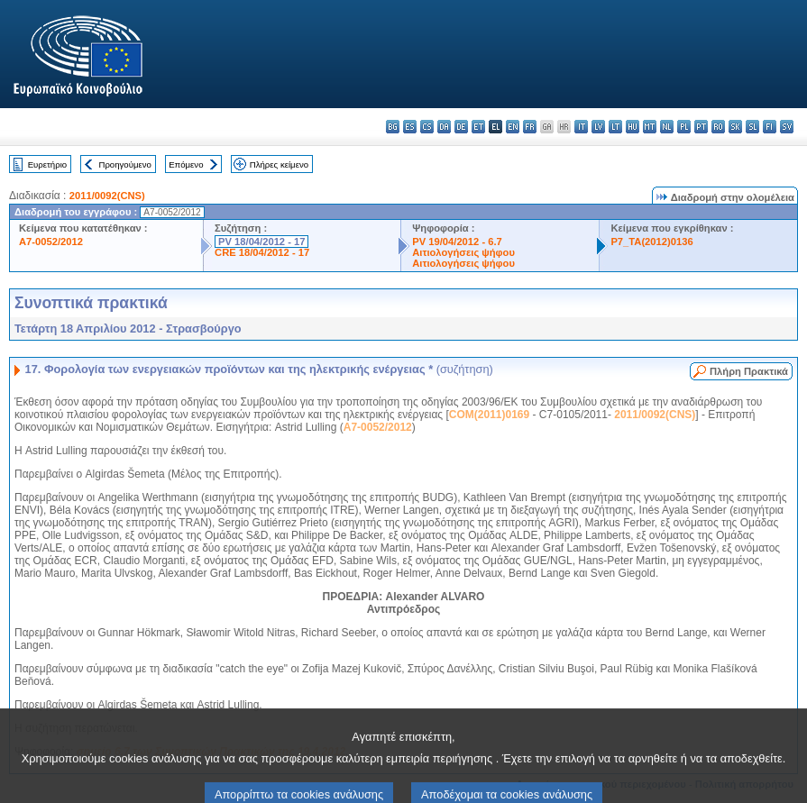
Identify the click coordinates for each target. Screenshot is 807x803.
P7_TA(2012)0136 (651, 241)
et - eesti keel (478, 126)
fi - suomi (769, 126)
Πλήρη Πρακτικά (749, 371)
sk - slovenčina (735, 126)
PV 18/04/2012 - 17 (261, 241)
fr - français (529, 126)
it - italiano (581, 126)
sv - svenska (786, 126)
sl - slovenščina (752, 126)
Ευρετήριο (47, 164)
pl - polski (684, 126)
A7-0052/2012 (51, 241)
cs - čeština (427, 126)
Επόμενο (186, 164)
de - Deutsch (461, 126)
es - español (410, 126)
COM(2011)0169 (489, 414)
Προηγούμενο (124, 164)
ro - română (718, 126)
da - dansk (444, 126)
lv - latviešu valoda (598, 126)
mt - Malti (649, 126)
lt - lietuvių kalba (615, 126)
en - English (512, 126)
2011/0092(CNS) (107, 195)
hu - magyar (632, 126)
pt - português (701, 126)
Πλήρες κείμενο (279, 164)
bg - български (392, 126)
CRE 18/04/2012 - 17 (262, 252)
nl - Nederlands (667, 126)
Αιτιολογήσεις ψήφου (463, 252)
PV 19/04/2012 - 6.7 (457, 241)
